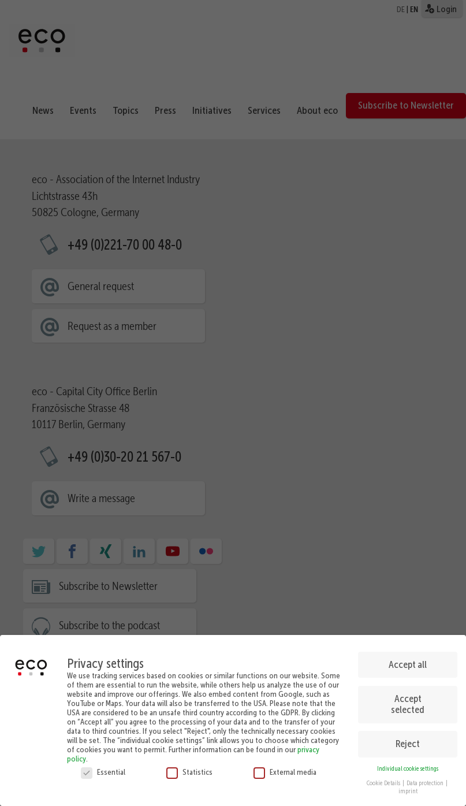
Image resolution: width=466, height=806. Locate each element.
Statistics (189, 767)
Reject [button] (408, 739)
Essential (103, 767)
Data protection (426, 778)
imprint (407, 787)
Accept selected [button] (407, 699)
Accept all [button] (408, 660)
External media (284, 767)
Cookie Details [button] (384, 778)
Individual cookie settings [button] (407, 765)
